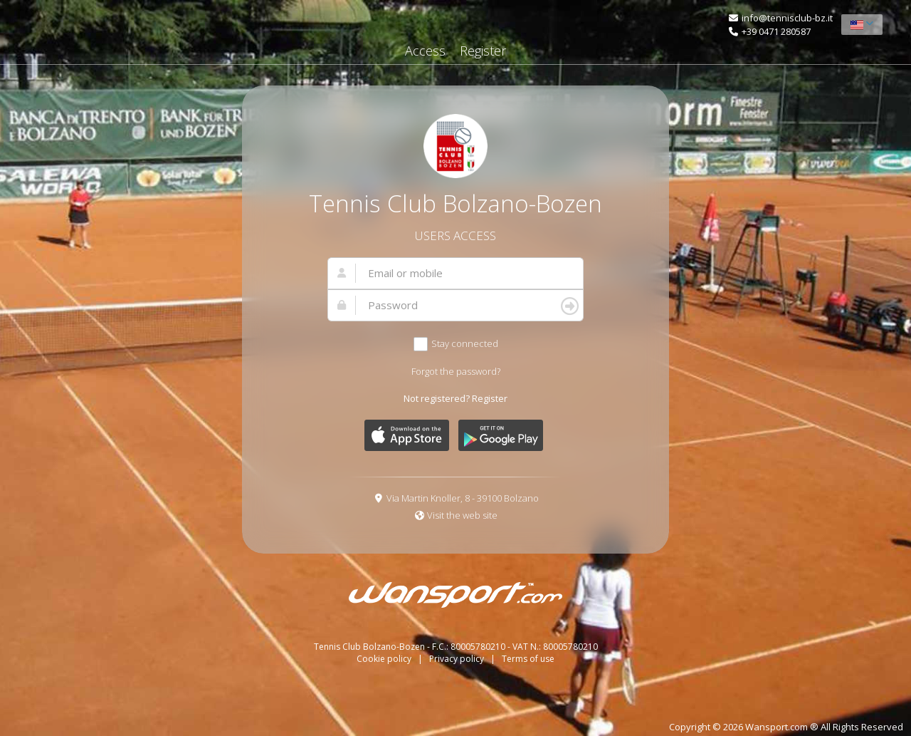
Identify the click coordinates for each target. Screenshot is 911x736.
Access (425, 50)
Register (483, 50)
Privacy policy (457, 659)
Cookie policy (385, 659)
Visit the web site (462, 515)
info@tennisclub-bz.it (787, 17)
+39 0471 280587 (776, 31)
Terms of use (528, 659)
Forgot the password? (455, 371)
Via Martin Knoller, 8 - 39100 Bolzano (462, 498)
